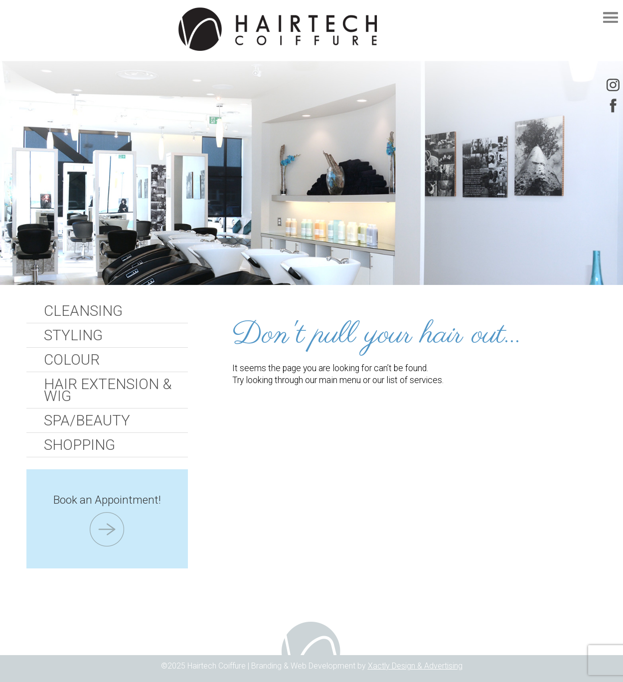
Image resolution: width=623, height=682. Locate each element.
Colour (72, 359)
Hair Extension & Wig (107, 390)
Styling (73, 335)
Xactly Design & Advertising (415, 666)
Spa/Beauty (87, 420)
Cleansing (83, 310)
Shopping (79, 444)
